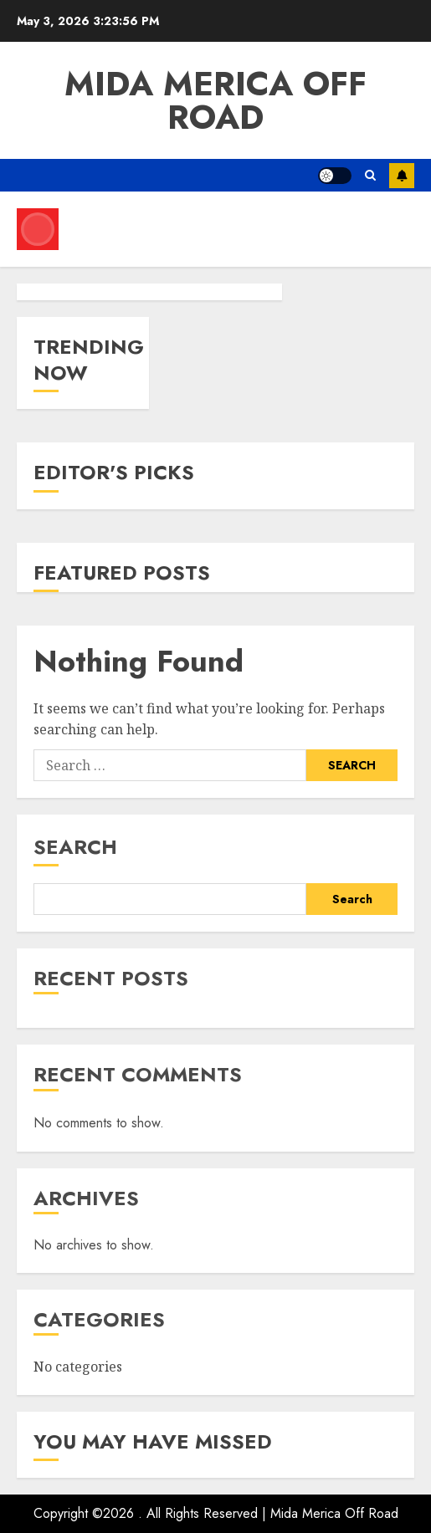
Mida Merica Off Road (215, 100)
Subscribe (401, 175)
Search (75, 846)
